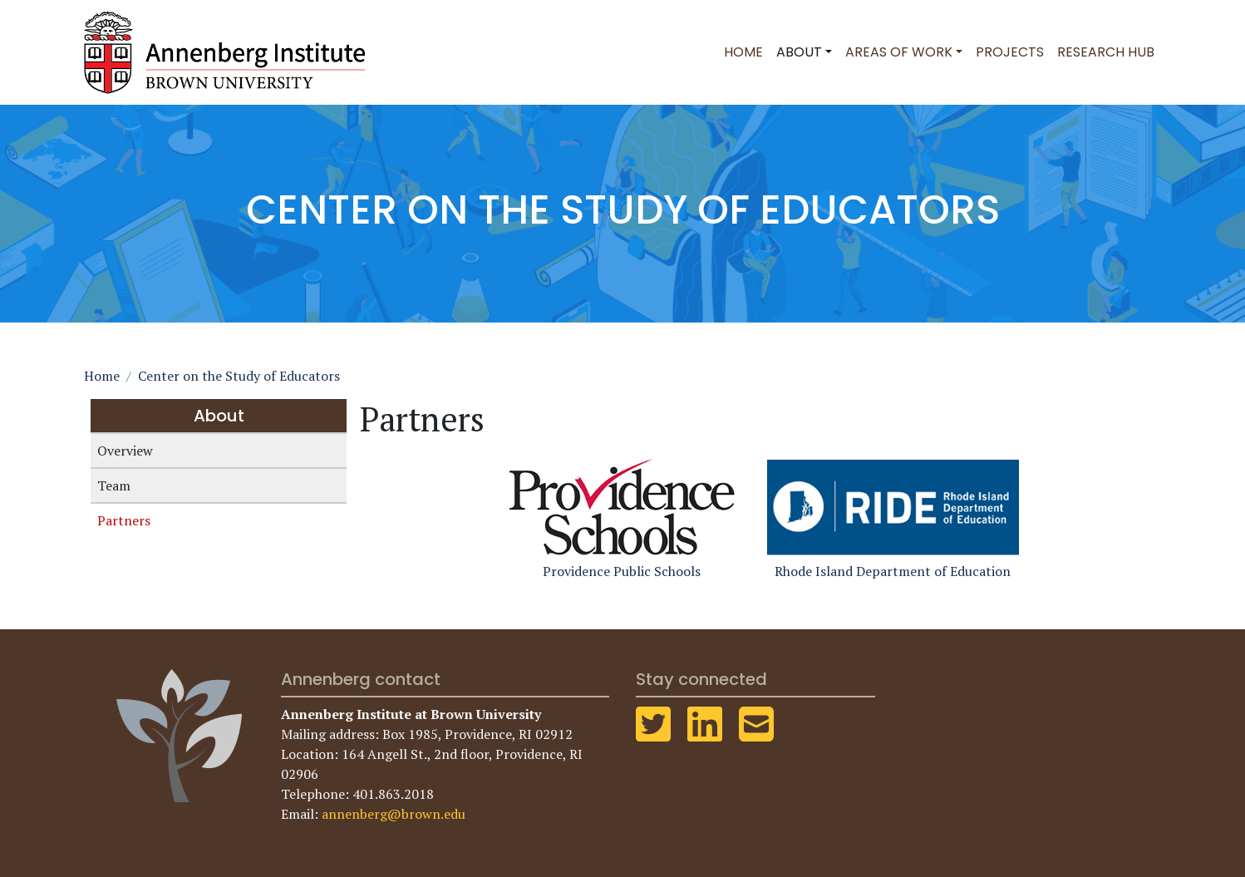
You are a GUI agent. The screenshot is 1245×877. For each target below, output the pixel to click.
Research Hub (1105, 52)
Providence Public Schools (621, 517)
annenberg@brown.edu (393, 814)
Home (743, 52)
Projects (1010, 52)
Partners (123, 520)
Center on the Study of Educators (239, 376)
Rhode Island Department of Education (893, 517)
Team (113, 485)
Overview (125, 450)
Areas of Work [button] (898, 52)
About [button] (799, 52)
